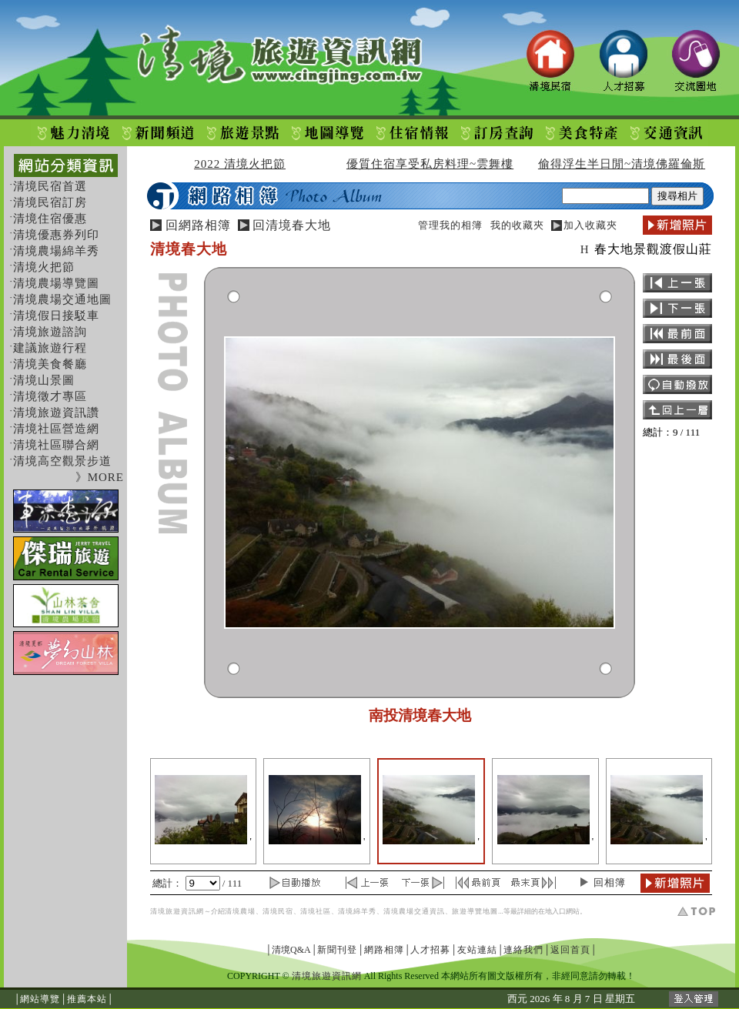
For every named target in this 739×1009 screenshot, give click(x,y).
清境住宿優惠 (50, 218)
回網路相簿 (198, 225)
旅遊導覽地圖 (475, 911)
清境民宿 (277, 911)
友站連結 (477, 949)
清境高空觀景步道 (62, 461)
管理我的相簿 (450, 225)
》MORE (99, 477)
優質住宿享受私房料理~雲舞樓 (429, 164)
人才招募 (430, 949)
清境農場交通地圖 (62, 299)
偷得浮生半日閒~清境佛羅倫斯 (621, 164)
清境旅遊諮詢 (50, 332)
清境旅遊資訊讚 (56, 412)
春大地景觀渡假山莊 (653, 249)
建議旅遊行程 (50, 348)
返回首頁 (570, 949)
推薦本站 (87, 999)
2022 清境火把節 (240, 164)
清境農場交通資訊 (414, 911)
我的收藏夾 (517, 225)
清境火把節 (44, 267)
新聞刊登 (337, 949)
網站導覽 (40, 999)
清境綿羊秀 (357, 911)
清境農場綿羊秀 (56, 251)
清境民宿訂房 (50, 202)
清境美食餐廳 (50, 364)
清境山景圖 (44, 380)
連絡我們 (523, 949)
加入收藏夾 (590, 225)
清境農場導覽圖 (56, 283)
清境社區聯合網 (56, 445)
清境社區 (315, 911)
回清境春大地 (291, 225)
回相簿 (610, 882)
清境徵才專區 (50, 396)
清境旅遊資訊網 (177, 911)
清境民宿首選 (50, 186)
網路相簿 (384, 949)
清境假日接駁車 (56, 315)
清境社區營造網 (56, 429)
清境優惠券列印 (56, 235)
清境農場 (240, 911)
